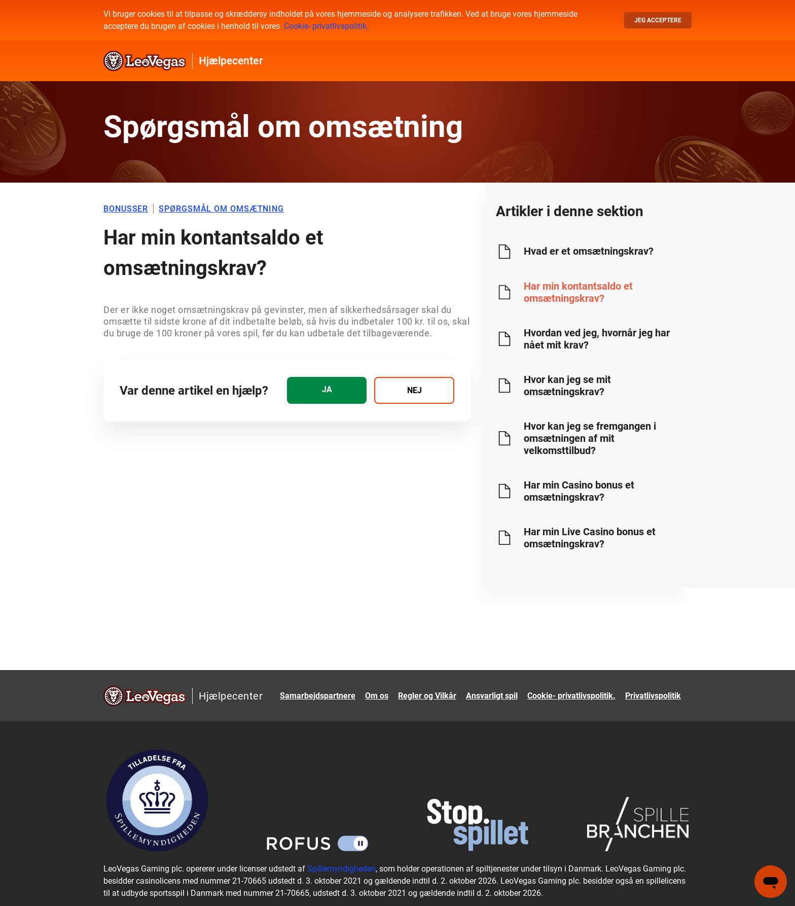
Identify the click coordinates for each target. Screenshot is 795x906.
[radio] (327, 390)
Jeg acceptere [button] (657, 20)
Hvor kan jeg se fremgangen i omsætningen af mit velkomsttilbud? (590, 438)
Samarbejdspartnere (317, 696)
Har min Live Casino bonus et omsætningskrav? (590, 538)
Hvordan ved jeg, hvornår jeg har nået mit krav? (597, 339)
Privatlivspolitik (653, 696)
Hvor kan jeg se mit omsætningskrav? (567, 385)
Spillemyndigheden (341, 869)
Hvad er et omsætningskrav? (589, 251)
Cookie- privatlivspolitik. (326, 26)
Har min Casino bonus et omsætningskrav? (579, 491)
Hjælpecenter (231, 61)
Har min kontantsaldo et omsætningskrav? (578, 292)
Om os (376, 696)
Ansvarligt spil (492, 696)
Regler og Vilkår (427, 696)
